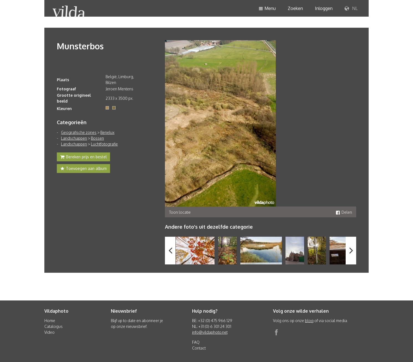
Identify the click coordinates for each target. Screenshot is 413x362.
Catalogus (53, 326)
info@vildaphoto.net (210, 332)
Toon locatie (180, 212)
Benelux (107, 132)
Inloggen (324, 8)
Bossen (97, 138)
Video (49, 332)
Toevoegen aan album (83, 169)
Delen (344, 212)
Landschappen (74, 138)
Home (49, 320)
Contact (199, 348)
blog (309, 320)
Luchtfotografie (104, 144)
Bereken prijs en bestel (83, 157)
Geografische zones (78, 132)
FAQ (196, 342)
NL (351, 9)
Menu (267, 9)
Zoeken (295, 8)
